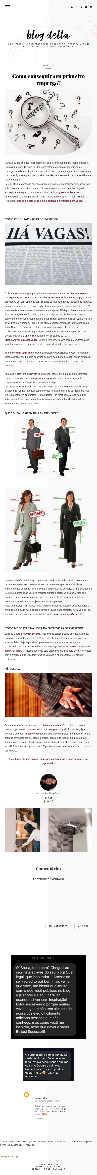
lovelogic (59, 1169)
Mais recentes (58, 926)
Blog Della (48, 35)
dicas (48, 69)
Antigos (83, 926)
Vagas (42, 340)
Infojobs (52, 340)
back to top (48, 1164)
